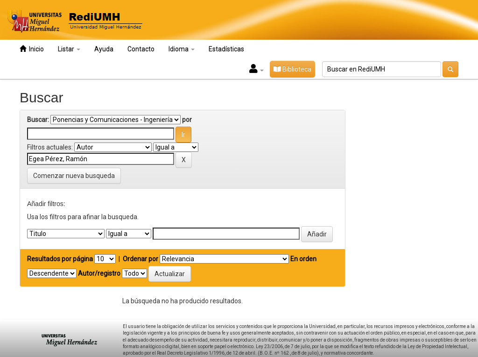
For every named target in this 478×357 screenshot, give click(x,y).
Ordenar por (140, 259)
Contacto (141, 49)
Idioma (182, 49)
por (187, 119)
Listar (69, 49)
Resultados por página (60, 259)
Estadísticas (226, 49)
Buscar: (38, 119)
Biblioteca (292, 69)
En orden (303, 259)
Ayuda (103, 49)
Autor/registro (99, 273)
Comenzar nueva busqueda (74, 175)
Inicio (32, 49)
